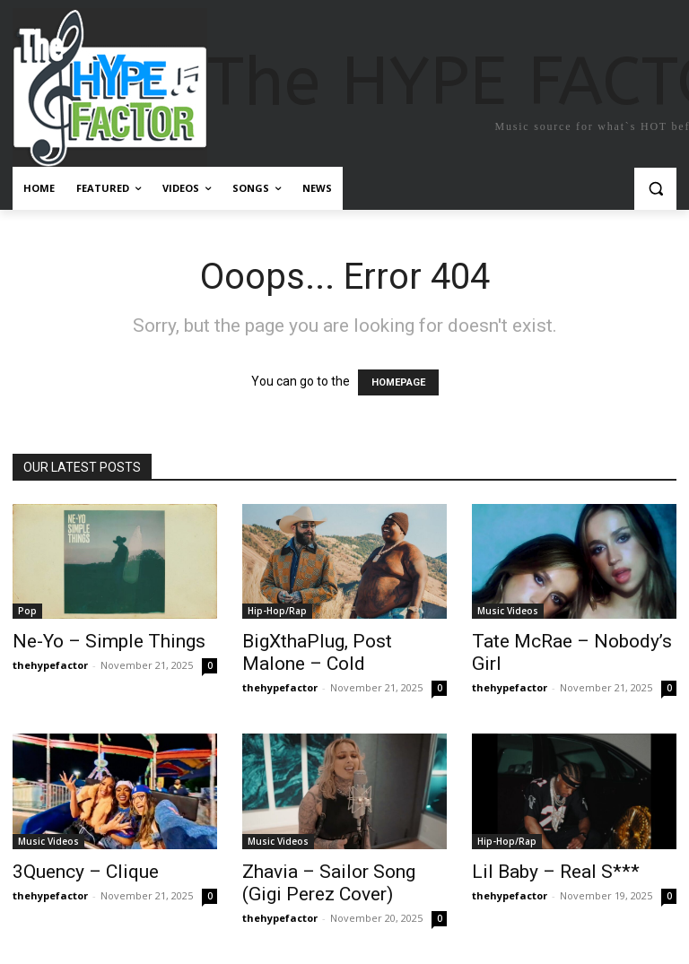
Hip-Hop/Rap (277, 610)
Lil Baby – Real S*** (556, 871)
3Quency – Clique (86, 871)
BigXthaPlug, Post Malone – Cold (317, 652)
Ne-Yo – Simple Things (109, 641)
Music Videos (507, 610)
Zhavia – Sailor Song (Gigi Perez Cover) (328, 883)
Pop (27, 610)
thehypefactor (50, 665)
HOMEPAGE (398, 382)
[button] (655, 189)
